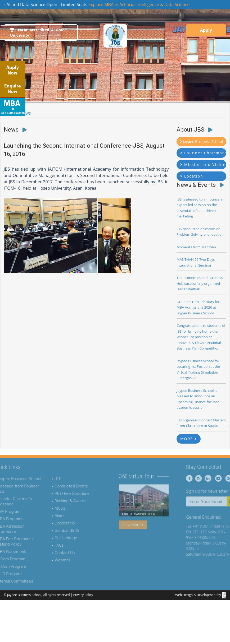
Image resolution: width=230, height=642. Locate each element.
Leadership (57, 523)
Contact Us (57, 552)
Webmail (54, 560)
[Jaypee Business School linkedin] (215, 478)
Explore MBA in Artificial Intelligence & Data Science (142, 4)
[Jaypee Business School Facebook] (197, 478)
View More (133, 532)
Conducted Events (63, 486)
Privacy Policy (83, 595)
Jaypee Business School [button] (201, 141)
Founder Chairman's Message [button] (203, 152)
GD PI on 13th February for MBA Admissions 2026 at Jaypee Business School (198, 307)
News (25, 113)
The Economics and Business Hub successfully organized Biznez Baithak (200, 283)
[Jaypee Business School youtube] (224, 478)
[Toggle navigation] (15, 15)
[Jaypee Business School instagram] (206, 478)
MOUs (52, 508)
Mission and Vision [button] (203, 164)
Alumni (52, 515)
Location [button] (191, 176)
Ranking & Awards (62, 501)
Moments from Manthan (196, 247)
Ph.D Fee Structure (64, 493)
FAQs (51, 545)
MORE (188, 438)
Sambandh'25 (59, 530)
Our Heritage (58, 538)
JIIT (50, 478)
